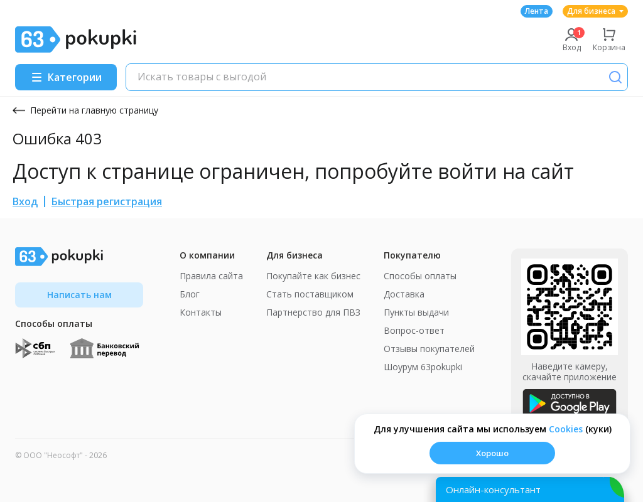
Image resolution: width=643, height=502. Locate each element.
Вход (25, 201)
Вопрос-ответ (414, 330)
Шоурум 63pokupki (423, 367)
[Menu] (66, 77)
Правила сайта (211, 276)
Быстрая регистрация (106, 201)
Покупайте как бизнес (313, 276)
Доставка (404, 294)
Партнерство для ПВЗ (313, 312)
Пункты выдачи (416, 312)
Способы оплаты (420, 276)
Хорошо (492, 453)
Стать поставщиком (310, 294)
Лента (536, 11)
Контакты (201, 312)
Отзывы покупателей (429, 349)
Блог (190, 294)
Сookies (566, 429)
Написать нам (79, 295)
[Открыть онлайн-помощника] (530, 489)
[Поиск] (615, 77)
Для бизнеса (595, 11)
